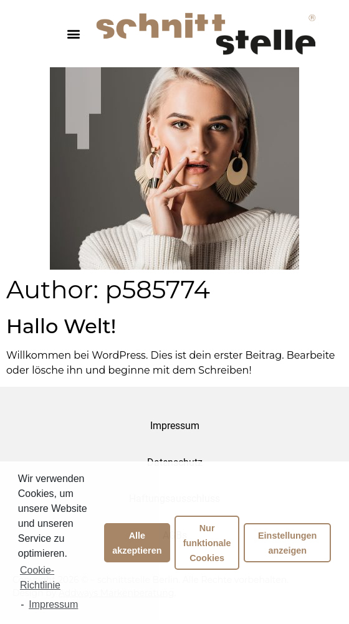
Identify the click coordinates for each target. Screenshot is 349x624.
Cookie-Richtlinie (40, 577)
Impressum (174, 426)
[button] (73, 33)
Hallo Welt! (61, 326)
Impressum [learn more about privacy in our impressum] (53, 604)
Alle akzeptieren (136, 543)
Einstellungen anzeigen (287, 543)
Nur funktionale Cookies (207, 543)
